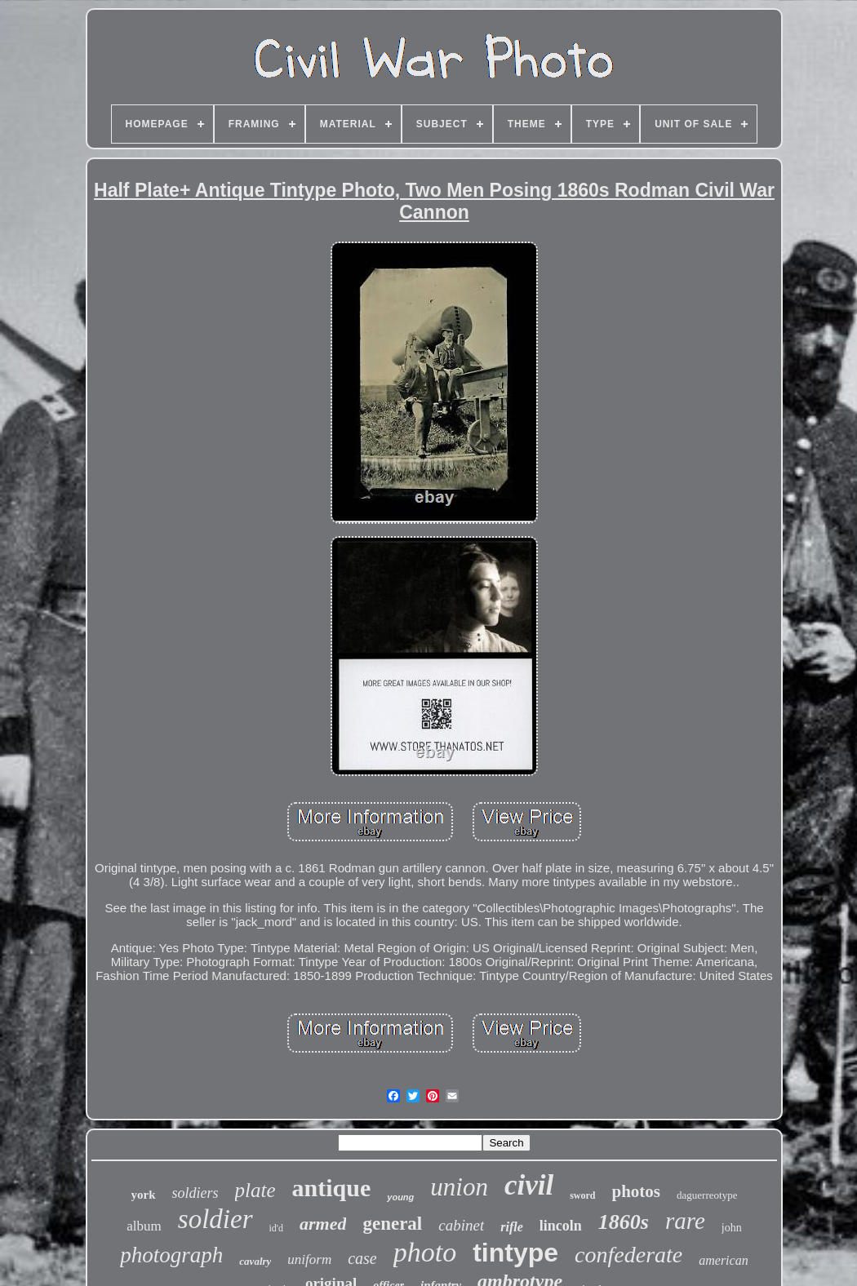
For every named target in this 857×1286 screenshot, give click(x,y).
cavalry (255, 1261)
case (362, 1258)
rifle (511, 1227)
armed (323, 1223)
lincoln (561, 1225)
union (459, 1187)
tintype (515, 1252)
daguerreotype (707, 1195)
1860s (623, 1222)
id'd (276, 1228)
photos (636, 1191)
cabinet (461, 1225)
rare (685, 1221)
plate (255, 1190)
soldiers (195, 1193)
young (400, 1197)
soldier (215, 1219)
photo (424, 1252)
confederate (628, 1254)
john (732, 1228)
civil (528, 1185)
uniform (309, 1259)
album (144, 1226)
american (723, 1260)
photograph (171, 1255)
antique (331, 1187)
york (143, 1194)
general (392, 1223)
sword (582, 1195)
